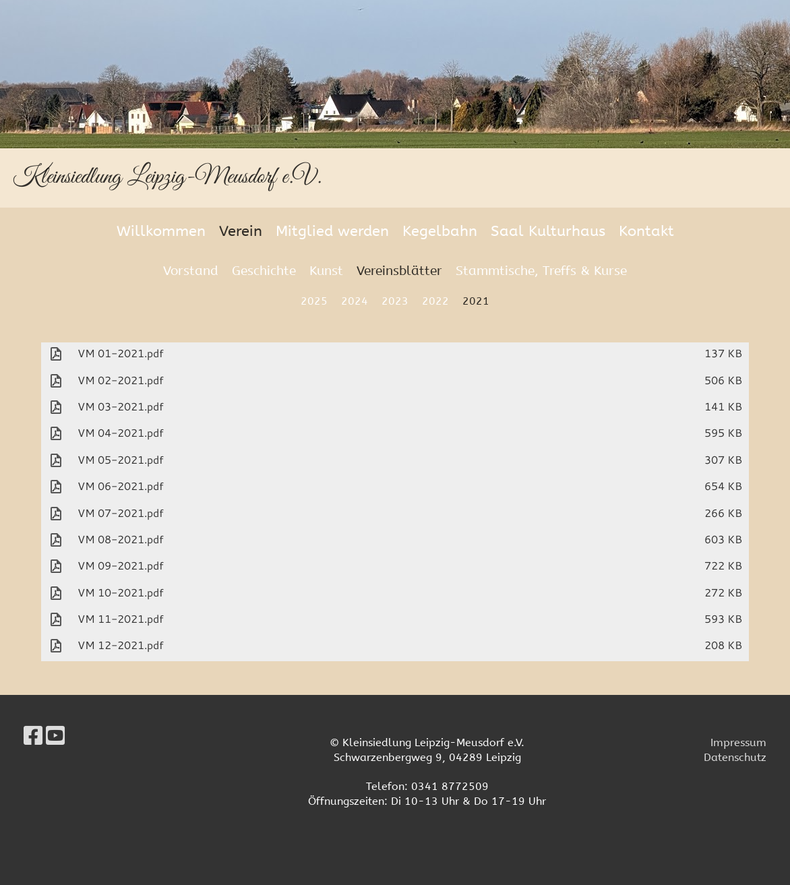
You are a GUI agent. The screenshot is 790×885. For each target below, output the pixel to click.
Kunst (326, 271)
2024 (354, 301)
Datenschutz (735, 757)
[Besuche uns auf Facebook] (33, 736)
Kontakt (646, 231)
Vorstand (190, 271)
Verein (240, 231)
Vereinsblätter (399, 271)
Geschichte (264, 271)
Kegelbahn (439, 231)
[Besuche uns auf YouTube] (55, 736)
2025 (314, 301)
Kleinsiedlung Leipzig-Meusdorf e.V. (167, 177)
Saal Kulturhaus (548, 231)
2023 (395, 301)
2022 (435, 301)
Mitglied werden (332, 231)
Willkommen (161, 231)
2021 (475, 301)
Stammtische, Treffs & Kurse (541, 271)
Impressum (738, 742)
